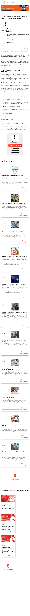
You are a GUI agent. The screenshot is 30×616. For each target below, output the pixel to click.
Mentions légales (9, 606)
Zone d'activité (24, 51)
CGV (14, 606)
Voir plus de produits (15, 476)
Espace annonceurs (15, 594)
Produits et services (15, 587)
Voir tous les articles (8, 567)
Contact (12, 592)
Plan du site (13, 595)
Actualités (13, 585)
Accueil (2, 13)
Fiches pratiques (14, 589)
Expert (6, 13)
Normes (12, 590)
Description (5, 51)
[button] (2, 8)
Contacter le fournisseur (15, 145)
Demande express (24, 188)
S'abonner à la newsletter (15, 612)
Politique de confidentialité (21, 606)
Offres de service (14, 51)
